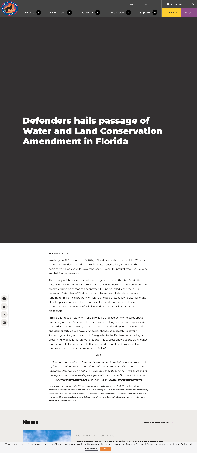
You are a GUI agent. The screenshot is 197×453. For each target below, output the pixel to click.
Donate (171, 12)
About (134, 4)
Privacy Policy (180, 444)
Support (145, 12)
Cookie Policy (91, 449)
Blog (156, 4)
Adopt (189, 12)
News (145, 4)
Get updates (176, 4)
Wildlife (29, 12)
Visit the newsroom (156, 422)
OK (105, 449)
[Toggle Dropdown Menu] (39, 12)
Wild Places (57, 12)
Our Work (87, 12)
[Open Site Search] (193, 4)
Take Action (116, 12)
